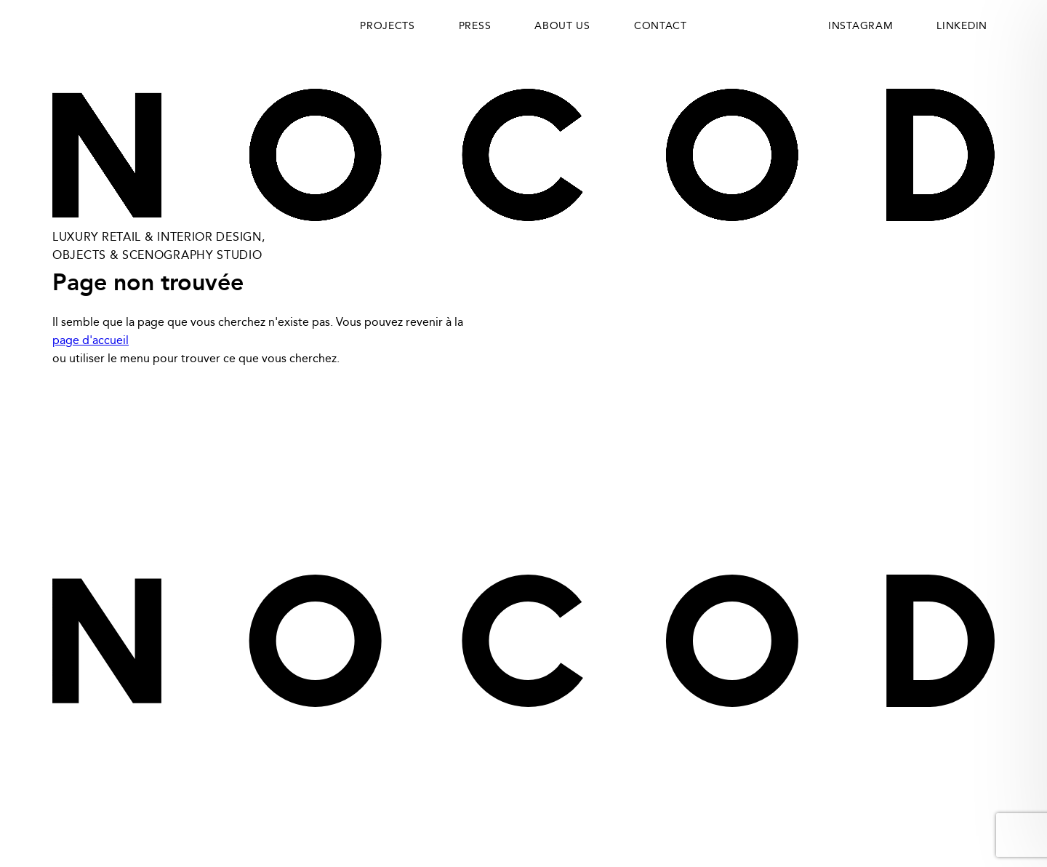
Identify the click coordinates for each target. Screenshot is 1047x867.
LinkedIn (875, 471)
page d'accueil (90, 341)
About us (562, 26)
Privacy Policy (96, 471)
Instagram (962, 471)
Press (475, 26)
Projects (387, 26)
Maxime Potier (966, 811)
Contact (660, 26)
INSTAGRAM (860, 26)
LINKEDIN (961, 26)
